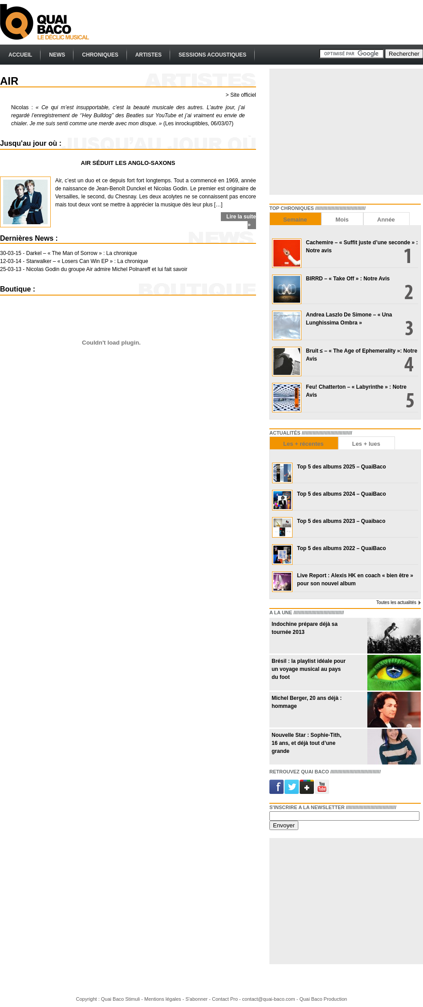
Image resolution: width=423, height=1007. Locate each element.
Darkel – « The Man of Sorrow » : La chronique (81, 253)
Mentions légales (162, 999)
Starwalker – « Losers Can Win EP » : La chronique (87, 261)
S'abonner (196, 999)
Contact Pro (225, 999)
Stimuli (132, 999)
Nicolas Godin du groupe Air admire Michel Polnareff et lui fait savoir (106, 269)
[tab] (295, 218)
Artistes (148, 55)
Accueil (20, 55)
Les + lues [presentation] (366, 443)
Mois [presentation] (342, 219)
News (57, 55)
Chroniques (100, 55)
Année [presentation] (386, 219)
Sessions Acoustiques (212, 55)
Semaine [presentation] (295, 219)
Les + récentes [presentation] (303, 443)
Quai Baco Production (323, 999)
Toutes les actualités (396, 602)
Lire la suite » (241, 221)
